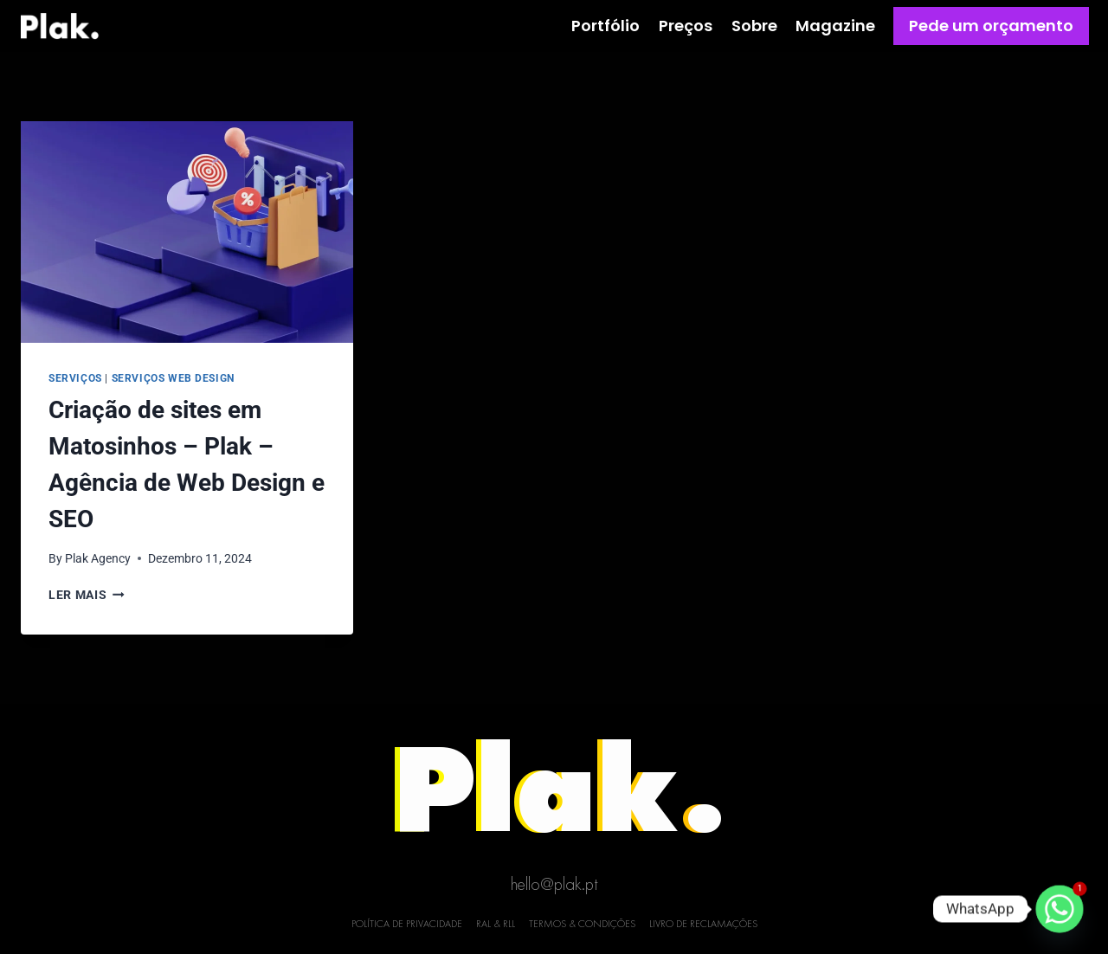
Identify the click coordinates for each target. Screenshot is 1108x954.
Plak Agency (98, 558)
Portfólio (605, 25)
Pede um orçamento (991, 25)
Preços (685, 25)
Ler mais (86, 595)
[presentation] (187, 232)
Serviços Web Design (173, 378)
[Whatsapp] (1059, 909)
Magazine (835, 25)
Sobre (754, 25)
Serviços (75, 378)
